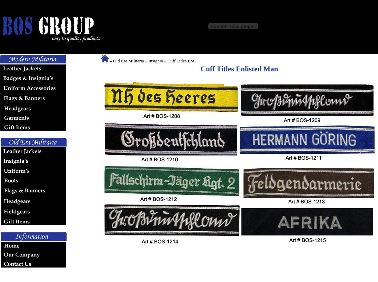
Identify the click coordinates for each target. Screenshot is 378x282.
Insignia (155, 60)
